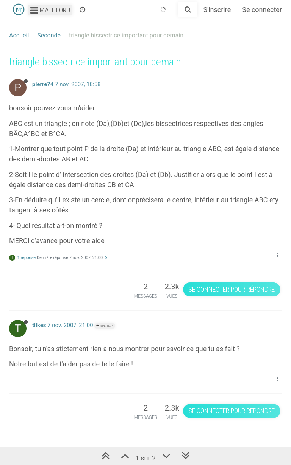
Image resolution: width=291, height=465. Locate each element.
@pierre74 (104, 325)
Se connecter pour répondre (231, 289)
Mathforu (50, 10)
